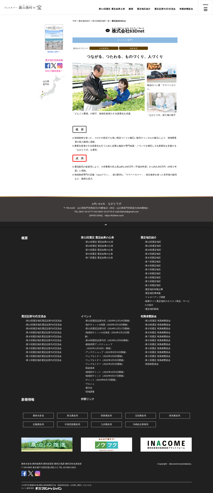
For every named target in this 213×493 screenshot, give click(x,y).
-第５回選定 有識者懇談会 (157, 344)
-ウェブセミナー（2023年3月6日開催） (104, 356)
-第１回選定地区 (153, 285)
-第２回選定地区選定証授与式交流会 (43, 356)
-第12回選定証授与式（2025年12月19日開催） (108, 320)
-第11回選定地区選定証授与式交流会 (43, 324)
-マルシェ (90, 384)
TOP (74, 21)
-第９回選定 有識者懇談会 (157, 328)
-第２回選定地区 (153, 281)
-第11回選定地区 (153, 246)
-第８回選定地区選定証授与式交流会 (43, 336)
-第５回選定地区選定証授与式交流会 (43, 344)
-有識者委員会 (152, 364)
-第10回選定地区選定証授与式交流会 (43, 328)
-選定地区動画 (152, 309)
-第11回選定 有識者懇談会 (158, 320)
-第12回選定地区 (153, 242)
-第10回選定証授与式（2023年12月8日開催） (107, 340)
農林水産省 (38, 415)
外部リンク (87, 399)
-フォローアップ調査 (155, 297)
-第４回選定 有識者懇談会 (157, 348)
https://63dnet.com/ (114, 215)
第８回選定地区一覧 (101, 21)
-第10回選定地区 (153, 249)
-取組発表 (90, 368)
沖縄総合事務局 (140, 424)
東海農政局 (174, 415)
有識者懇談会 (186, 9)
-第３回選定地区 (153, 277)
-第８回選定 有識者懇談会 (157, 332)
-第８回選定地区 (153, 257)
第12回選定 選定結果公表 (112, 9)
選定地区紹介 (144, 9)
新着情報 (27, 399)
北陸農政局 (140, 415)
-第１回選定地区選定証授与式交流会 (43, 360)
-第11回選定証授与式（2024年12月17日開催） (108, 328)
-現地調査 (90, 391)
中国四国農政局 (72, 424)
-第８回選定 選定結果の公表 (99, 253)
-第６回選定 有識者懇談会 (157, 340)
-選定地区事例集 (153, 293)
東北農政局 (72, 415)
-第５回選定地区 (153, 269)
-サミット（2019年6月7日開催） (101, 380)
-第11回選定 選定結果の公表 (99, 242)
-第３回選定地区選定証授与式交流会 (43, 352)
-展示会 (88, 388)
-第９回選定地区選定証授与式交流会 (43, 332)
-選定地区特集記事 (154, 289)
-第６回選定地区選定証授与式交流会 (43, 340)
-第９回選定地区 (153, 253)
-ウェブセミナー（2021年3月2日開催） (104, 364)
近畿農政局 (38, 424)
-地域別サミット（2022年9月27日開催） (105, 376)
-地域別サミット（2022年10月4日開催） (105, 372)
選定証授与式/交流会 (165, 9)
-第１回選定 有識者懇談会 (157, 360)
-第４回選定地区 (153, 273)
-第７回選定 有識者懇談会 (157, 336)
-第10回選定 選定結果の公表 (99, 246)
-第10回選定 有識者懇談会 (158, 324)
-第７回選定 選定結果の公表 (99, 257)
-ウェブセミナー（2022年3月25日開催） (105, 360)
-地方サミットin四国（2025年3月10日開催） (107, 324)
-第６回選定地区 (153, 265)
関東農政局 (106, 415)
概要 (131, 9)
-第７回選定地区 (153, 261)
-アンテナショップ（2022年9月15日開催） (106, 352)
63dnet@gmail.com (129, 211)
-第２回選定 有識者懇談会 (157, 356)
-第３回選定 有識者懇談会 (157, 352)
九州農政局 (106, 424)
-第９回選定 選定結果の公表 (99, 249)
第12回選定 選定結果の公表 (97, 237)
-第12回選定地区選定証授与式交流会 (43, 320)
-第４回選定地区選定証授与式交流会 (43, 348)
